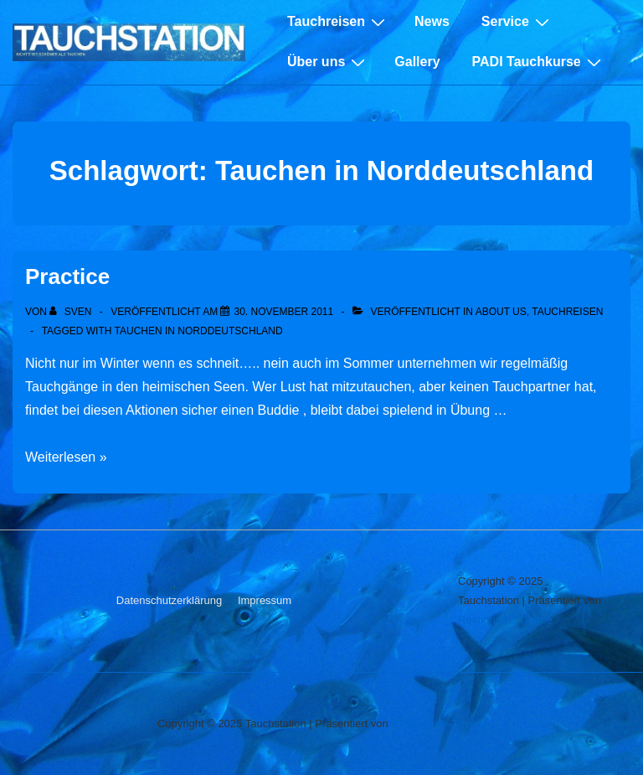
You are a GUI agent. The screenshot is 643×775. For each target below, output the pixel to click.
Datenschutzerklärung (169, 600)
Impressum (264, 600)
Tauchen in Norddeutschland (199, 331)
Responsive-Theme (505, 619)
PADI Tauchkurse (538, 62)
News (432, 21)
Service (517, 22)
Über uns (328, 62)
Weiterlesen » (66, 457)
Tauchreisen (338, 22)
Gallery (417, 61)
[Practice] (283, 312)
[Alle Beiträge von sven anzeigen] (71, 312)
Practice (67, 276)
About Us (501, 312)
